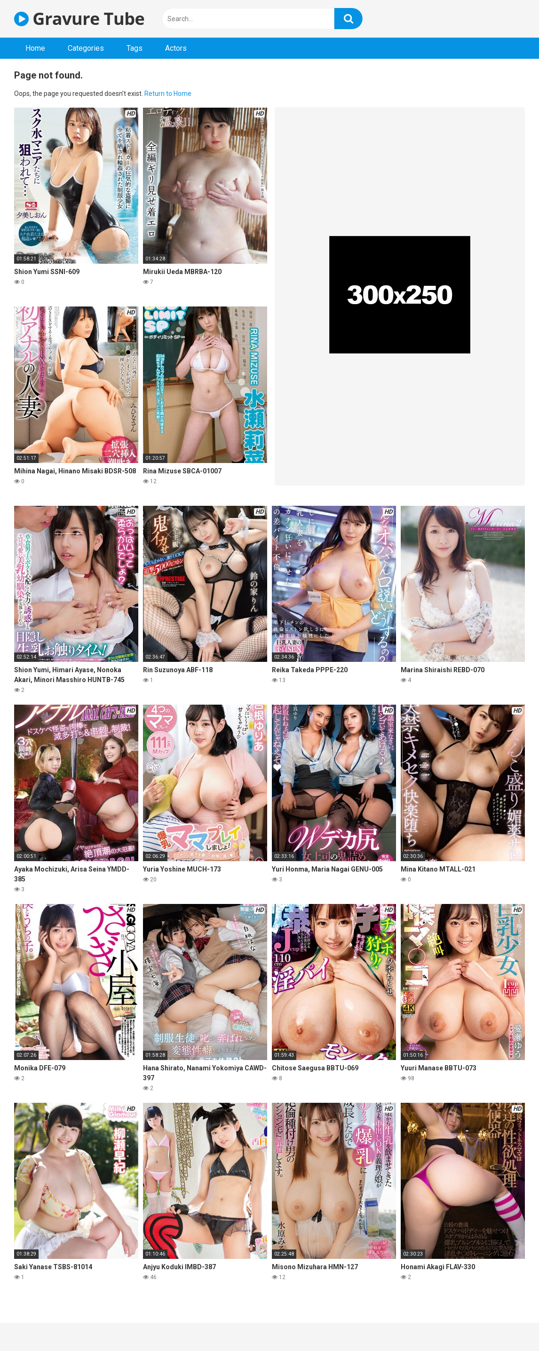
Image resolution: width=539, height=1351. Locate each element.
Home (35, 48)
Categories (86, 48)
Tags (135, 48)
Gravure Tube (79, 18)
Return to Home (167, 93)
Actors (176, 48)
